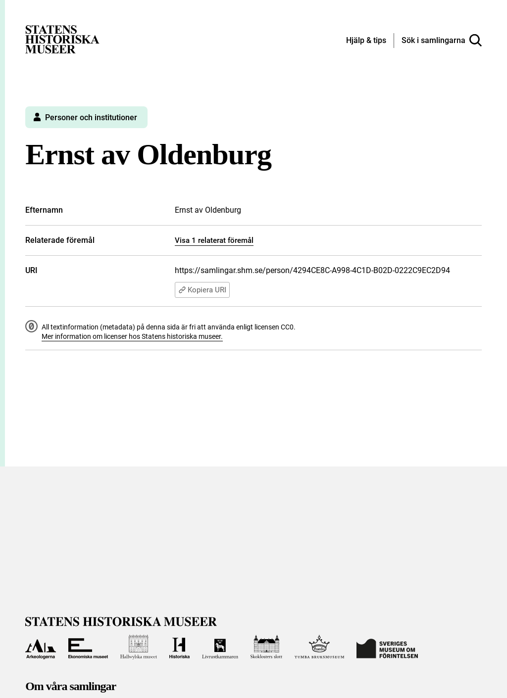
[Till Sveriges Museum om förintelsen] (387, 647)
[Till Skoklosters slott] (267, 647)
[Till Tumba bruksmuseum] (319, 647)
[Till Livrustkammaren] (220, 647)
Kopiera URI (202, 289)
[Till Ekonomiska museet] (88, 647)
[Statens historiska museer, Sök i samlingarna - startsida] (62, 38)
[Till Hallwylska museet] (138, 647)
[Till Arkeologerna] (40, 647)
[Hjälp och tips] (366, 41)
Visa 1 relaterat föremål (214, 240)
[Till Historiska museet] (179, 647)
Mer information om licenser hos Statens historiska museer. (132, 336)
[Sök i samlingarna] (442, 40)
